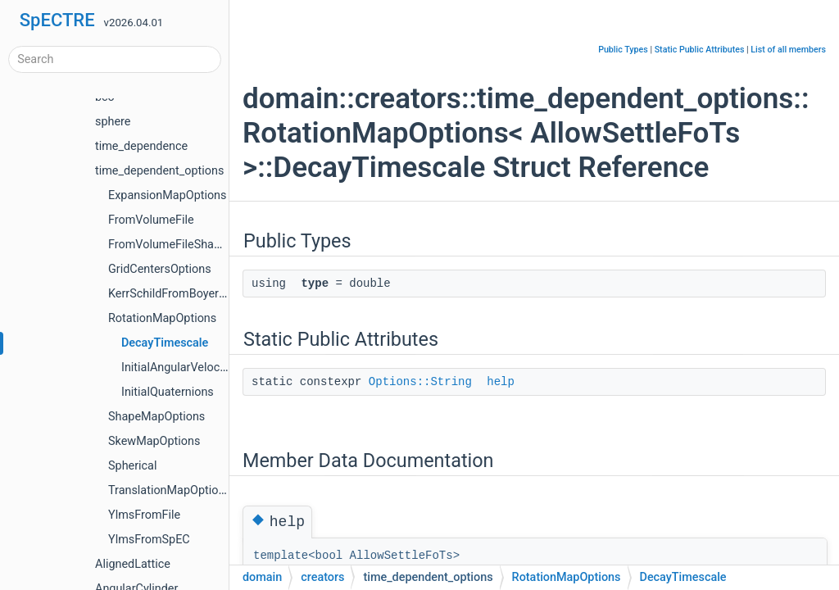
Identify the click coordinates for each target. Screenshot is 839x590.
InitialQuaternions (167, 392)
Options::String (420, 381)
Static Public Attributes (700, 49)
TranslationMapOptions (169, 490)
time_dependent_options (159, 171)
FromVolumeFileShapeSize (178, 245)
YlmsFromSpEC (149, 540)
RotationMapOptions (162, 318)
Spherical (132, 466)
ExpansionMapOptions (167, 195)
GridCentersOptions (159, 269)
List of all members (788, 49)
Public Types (623, 49)
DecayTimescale (164, 343)
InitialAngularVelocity (176, 367)
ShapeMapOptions (156, 417)
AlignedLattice (132, 564)
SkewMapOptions (154, 441)
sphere (112, 122)
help (501, 381)
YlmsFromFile (144, 515)
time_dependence (141, 146)
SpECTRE (57, 20)
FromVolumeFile (151, 220)
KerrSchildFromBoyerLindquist (187, 294)
